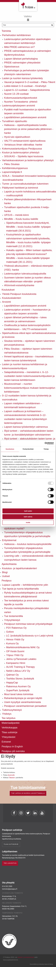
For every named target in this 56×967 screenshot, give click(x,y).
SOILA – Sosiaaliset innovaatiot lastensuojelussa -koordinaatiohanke (29, 177)
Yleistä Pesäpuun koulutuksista (19, 294)
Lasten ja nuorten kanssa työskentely (22, 78)
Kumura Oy (12, 643)
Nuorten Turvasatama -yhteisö (20, 101)
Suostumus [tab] (10, 449)
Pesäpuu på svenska (13, 751)
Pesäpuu (28, 5)
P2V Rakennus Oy (16, 627)
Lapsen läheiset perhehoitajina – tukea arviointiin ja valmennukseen (25, 319)
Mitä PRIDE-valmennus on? (19, 47)
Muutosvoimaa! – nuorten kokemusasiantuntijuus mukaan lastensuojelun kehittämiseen (29, 387)
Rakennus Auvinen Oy (18, 686)
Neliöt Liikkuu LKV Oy (18, 670)
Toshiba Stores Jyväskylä (20, 678)
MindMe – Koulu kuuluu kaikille (21, 219)
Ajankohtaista (9, 564)
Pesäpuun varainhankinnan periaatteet (25, 706)
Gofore (10, 631)
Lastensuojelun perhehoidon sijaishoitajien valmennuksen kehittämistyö (27, 41)
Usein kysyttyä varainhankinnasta (22, 702)
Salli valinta (28, 517)
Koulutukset (8, 289)
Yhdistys (6, 713)
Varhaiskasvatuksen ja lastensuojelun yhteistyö (28, 160)
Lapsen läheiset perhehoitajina (21, 58)
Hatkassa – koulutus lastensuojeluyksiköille (27, 544)
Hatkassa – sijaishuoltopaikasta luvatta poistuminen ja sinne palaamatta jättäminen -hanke (28, 129)
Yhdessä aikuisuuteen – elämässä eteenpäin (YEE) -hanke (28, 267)
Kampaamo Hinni (15, 663)
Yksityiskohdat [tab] (28, 449)
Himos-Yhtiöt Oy (15, 639)
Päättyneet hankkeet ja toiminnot (20, 187)
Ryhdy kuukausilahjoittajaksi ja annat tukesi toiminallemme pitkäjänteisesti (28, 594)
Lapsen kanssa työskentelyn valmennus (26, 426)
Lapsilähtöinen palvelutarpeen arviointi (25, 117)
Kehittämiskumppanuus (15, 168)
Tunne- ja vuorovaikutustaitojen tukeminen (25, 183)
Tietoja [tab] (46, 449)
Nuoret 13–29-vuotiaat (16, 93)
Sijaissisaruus (11, 66)
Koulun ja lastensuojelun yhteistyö (20, 152)
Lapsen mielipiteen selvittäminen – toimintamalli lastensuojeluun (23, 405)
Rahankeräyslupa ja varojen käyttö (23, 698)
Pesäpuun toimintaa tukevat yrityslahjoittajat (28, 624)
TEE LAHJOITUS (10, 863)
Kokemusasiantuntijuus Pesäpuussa (22, 148)
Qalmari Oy (12, 674)
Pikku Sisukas (11, 164)
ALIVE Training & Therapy (20, 666)
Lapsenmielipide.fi (12, 172)
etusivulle (11, 775)
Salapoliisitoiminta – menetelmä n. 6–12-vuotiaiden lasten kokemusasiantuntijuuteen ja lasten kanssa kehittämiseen (29, 376)
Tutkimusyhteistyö (12, 710)
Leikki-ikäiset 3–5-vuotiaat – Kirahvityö (25, 86)
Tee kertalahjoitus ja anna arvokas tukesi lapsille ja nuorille (26, 602)
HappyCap (12, 682)
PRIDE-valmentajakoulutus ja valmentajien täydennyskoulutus (27, 52)
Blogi (5, 572)
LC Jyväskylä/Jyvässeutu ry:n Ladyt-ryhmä (29, 635)
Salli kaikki (28, 511)
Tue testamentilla (13, 616)
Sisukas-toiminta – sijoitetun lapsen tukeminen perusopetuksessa (29, 343)
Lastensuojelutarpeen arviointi (18, 105)
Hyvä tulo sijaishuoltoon (17, 136)
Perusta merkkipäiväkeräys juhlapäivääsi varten (26, 610)
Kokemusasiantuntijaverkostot (20, 97)
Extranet (6, 741)
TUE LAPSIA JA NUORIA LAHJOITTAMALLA (28, 793)
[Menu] (28, 18)
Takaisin (12, 778)
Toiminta (6, 31)
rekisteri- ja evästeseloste (26, 957)
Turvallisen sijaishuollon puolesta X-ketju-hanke (26, 209)
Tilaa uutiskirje (9, 732)
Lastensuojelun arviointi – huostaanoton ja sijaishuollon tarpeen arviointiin (27, 311)
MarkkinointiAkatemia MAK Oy (23, 647)
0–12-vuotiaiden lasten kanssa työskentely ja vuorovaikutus (26, 397)
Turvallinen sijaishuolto (14, 121)
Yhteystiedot (8, 737)
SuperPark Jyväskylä (17, 690)
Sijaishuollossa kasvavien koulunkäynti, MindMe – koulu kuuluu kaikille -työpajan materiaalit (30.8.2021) (28, 226)
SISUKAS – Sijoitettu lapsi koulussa (23, 156)
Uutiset (6, 576)
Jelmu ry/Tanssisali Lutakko (21, 659)
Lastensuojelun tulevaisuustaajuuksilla (25, 273)
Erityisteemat (9, 540)
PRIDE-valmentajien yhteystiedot (22, 62)
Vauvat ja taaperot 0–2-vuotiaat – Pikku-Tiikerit (29, 82)
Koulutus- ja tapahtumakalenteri (19, 568)
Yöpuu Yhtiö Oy (15, 655)
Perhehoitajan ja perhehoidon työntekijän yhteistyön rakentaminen (26, 72)
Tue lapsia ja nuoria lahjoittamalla (20, 588)
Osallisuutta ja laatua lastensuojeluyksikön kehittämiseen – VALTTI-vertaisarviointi (27, 327)
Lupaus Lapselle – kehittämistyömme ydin (25, 584)
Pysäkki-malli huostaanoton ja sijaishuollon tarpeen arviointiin (27, 111)
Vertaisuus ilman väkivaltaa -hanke (23, 144)
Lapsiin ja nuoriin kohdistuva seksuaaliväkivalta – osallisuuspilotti (30, 193)
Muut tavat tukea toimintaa (18, 694)
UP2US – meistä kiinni (16, 215)
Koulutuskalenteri (11, 298)
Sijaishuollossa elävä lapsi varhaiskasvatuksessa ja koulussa (29, 335)
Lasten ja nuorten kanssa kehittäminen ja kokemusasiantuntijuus (24, 366)
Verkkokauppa (9, 727)
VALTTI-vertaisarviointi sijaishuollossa (24, 140)
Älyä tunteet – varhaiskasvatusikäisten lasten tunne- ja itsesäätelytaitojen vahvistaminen (28, 432)
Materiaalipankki (10, 722)
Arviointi (6, 301)
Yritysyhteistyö (12, 620)
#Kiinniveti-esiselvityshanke (19, 285)
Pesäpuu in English (12, 746)
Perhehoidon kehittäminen (16, 35)
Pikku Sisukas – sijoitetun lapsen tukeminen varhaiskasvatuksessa (28, 350)
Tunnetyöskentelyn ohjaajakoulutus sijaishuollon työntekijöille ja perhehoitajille (27, 534)
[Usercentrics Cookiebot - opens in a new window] (45, 443)
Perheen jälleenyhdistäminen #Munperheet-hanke (28, 201)
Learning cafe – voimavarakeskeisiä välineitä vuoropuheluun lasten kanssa (28, 557)
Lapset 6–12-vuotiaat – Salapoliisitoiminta (27, 90)
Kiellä (28, 522)
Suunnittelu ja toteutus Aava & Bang (41, 964)
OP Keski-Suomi (15, 651)
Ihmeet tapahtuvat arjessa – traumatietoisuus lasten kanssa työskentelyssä (29, 358)
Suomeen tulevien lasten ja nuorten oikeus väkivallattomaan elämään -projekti (27, 279)
